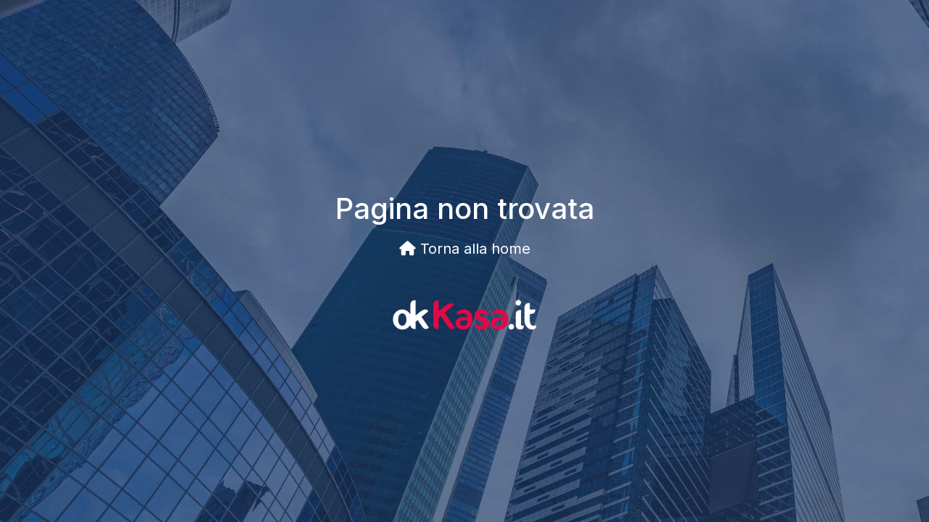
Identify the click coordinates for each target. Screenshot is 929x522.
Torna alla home (465, 248)
